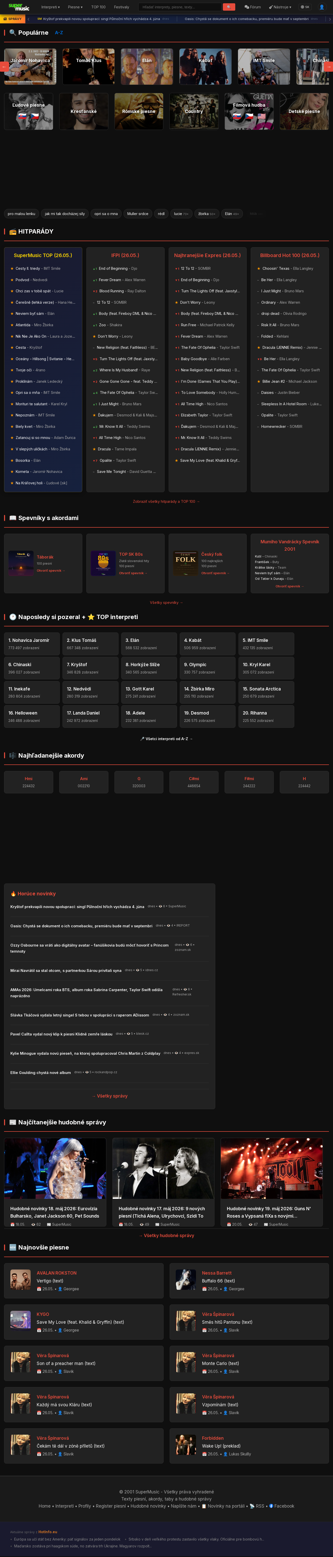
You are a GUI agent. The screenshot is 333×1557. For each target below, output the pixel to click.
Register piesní (111, 1506)
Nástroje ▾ (280, 7)
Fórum (253, 7)
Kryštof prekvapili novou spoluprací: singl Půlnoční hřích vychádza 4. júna (103, 19)
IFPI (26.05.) (125, 256)
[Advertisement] (167, 169)
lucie (181, 214)
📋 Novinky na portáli (223, 1506)
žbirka (207, 214)
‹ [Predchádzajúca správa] (28, 19)
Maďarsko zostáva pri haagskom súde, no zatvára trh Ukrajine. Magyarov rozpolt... (82, 1547)
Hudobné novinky (148, 1506)
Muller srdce (137, 214)
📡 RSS (257, 1506)
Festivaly (121, 7)
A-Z (59, 32)
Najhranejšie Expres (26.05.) (207, 256)
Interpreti (64, 1506)
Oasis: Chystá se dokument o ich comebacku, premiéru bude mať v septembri (251, 19)
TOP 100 (98, 7)
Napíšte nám (184, 1506)
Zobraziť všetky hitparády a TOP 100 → (166, 502)
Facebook (282, 1506)
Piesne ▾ (75, 7)
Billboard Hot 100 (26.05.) (290, 256)
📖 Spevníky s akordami (44, 518)
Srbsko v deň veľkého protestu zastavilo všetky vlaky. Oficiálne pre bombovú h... (196, 1540)
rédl (161, 214)
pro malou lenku (21, 214)
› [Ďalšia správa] (330, 19)
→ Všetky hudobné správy (166, 1236)
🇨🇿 (35, 116)
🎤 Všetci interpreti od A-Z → (166, 739)
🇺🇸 (262, 116)
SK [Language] (305, 7)
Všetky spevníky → (166, 603)
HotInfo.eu (47, 1532)
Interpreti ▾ (51, 7)
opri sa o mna (106, 214)
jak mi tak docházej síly (65, 214)
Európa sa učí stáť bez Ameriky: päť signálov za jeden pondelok (67, 1540)
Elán (232, 214)
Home (44, 1506)
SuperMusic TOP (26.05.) (43, 256)
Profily (84, 1506)
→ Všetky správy (110, 1096)
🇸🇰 (22, 116)
